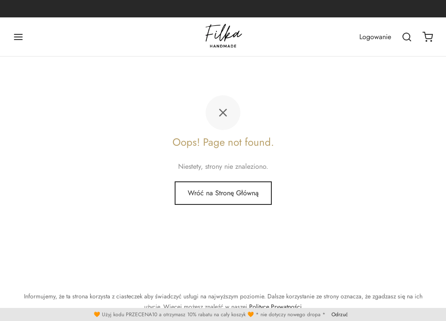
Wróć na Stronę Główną (223, 193)
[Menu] (18, 37)
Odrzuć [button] (339, 314)
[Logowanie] (375, 37)
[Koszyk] (427, 37)
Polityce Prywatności (275, 306)
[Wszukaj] (407, 37)
